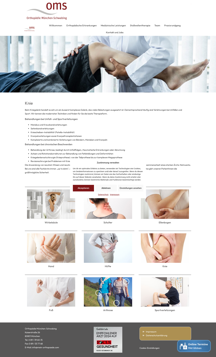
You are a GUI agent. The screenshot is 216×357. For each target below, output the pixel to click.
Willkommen (55, 25)
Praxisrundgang (172, 25)
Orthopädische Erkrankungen (81, 25)
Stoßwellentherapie (140, 25)
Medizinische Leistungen (113, 25)
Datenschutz (103, 194)
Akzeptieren (83, 188)
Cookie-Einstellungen (149, 348)
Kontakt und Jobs (114, 32)
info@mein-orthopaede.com (45, 347)
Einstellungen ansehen (131, 188)
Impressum (114, 194)
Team (157, 25)
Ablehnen (106, 188)
